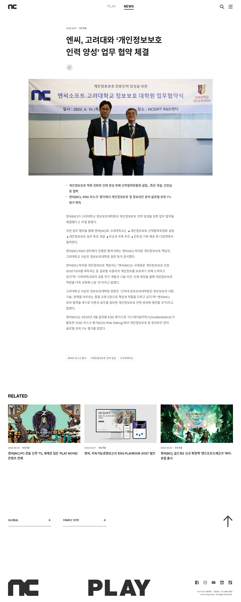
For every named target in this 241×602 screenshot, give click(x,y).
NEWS (129, 7)
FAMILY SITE (84, 520)
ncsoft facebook (197, 583)
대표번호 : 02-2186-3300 (223, 591)
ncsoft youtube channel (214, 583)
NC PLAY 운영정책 (204, 591)
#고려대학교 (126, 358)
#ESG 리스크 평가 (77, 358)
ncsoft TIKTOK (230, 583)
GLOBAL (29, 520)
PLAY (111, 6)
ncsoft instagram (205, 583)
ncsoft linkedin (222, 583)
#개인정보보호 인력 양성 (103, 358)
